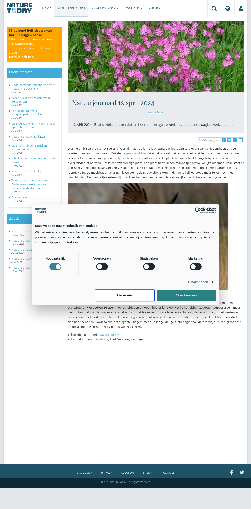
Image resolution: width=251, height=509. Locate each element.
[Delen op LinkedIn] (235, 140)
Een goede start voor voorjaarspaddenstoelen (26, 113)
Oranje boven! (20, 197)
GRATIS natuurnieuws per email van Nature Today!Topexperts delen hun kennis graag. (31, 48)
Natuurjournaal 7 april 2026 (28, 171)
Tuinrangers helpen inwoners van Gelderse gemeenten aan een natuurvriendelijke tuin (32, 184)
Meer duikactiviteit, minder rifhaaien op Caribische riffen (33, 125)
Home (46, 8)
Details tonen (198, 282)
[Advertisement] (156, 381)
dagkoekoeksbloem (135, 153)
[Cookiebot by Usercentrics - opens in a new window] (198, 210)
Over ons (134, 8)
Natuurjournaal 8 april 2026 (28, 136)
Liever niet (125, 295)
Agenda (155, 8)
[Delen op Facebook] (224, 140)
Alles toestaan (186, 295)
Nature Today (156, 112)
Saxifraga (101, 339)
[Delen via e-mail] (241, 140)
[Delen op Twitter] (229, 140)
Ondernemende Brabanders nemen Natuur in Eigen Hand (33, 87)
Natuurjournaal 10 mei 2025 (28, 231)
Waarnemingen (105, 8)
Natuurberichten (71, 8)
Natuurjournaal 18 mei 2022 (28, 240)
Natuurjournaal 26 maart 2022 (30, 249)
